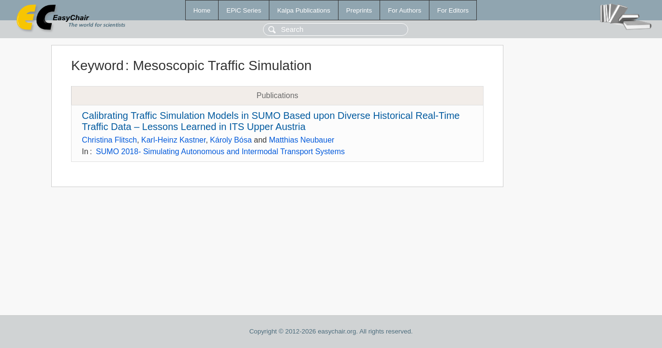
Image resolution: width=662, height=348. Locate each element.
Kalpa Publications (303, 10)
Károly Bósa (230, 140)
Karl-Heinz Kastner (173, 140)
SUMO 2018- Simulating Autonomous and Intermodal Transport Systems (220, 151)
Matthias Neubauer (301, 140)
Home (202, 10)
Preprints (359, 10)
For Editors (453, 10)
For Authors (404, 10)
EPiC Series (243, 10)
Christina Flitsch (109, 140)
